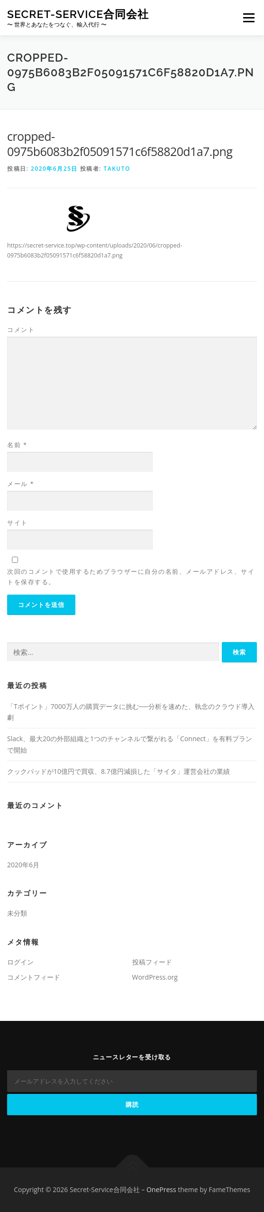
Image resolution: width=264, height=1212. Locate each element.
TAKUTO (116, 169)
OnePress (161, 1189)
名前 (17, 445)
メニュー (248, 18)
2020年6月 (23, 864)
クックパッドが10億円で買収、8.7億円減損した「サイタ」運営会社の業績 (118, 771)
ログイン (20, 961)
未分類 (17, 913)
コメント (21, 329)
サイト (17, 522)
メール (20, 483)
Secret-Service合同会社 (78, 14)
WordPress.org (155, 977)
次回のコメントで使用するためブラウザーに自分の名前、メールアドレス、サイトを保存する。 (131, 576)
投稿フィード (152, 961)
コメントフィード (33, 977)
